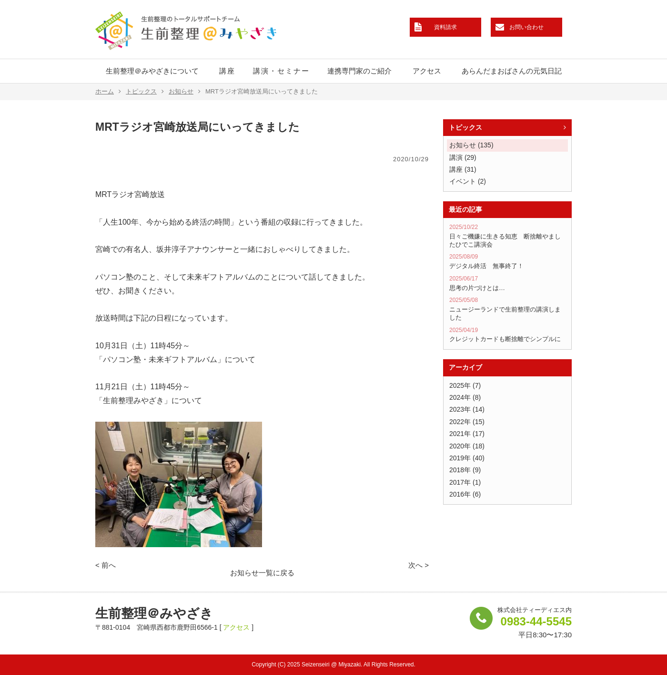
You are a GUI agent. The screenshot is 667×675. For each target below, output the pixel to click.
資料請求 (445, 27)
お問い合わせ (526, 27)
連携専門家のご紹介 (359, 71)
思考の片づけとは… (507, 283)
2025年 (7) (465, 385)
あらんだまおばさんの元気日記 (512, 71)
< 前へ (105, 565)
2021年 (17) (467, 433)
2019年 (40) (467, 458)
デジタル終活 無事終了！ (507, 261)
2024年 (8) (465, 397)
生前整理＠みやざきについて (152, 71)
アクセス (427, 71)
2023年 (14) (467, 409)
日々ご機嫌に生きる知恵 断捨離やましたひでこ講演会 (507, 236)
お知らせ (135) (471, 145)
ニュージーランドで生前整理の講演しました (507, 309)
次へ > (418, 565)
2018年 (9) (465, 470)
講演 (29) (462, 157)
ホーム (108, 91)
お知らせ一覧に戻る (262, 573)
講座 (227, 71)
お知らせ (185, 91)
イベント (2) (467, 181)
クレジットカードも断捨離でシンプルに (507, 335)
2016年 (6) (465, 494)
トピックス (145, 91)
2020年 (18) (467, 446)
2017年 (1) (465, 482)
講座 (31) (462, 169)
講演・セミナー (281, 71)
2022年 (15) (467, 422)
